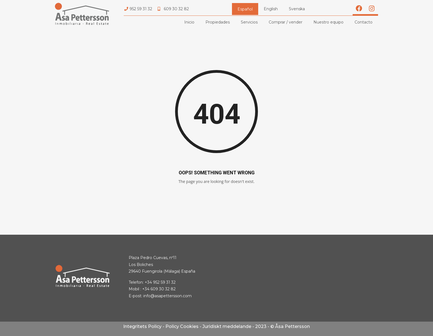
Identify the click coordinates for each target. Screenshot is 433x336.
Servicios (249, 22)
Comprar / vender (285, 22)
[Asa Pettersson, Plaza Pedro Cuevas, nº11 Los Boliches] (324, 278)
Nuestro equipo (328, 22)
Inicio (189, 22)
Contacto (364, 22)
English (271, 8)
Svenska (297, 8)
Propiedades (217, 22)
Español (245, 9)
